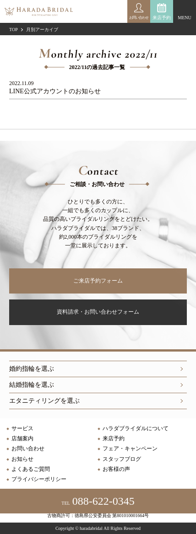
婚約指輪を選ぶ (31, 368)
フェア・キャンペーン (130, 448)
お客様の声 (116, 469)
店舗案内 (22, 438)
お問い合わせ (27, 448)
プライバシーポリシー (38, 479)
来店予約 (161, 17)
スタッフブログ (122, 459)
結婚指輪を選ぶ (31, 384)
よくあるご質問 (30, 469)
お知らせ (22, 459)
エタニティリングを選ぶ (44, 400)
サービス (22, 428)
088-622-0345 (97, 501)
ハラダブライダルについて (136, 428)
